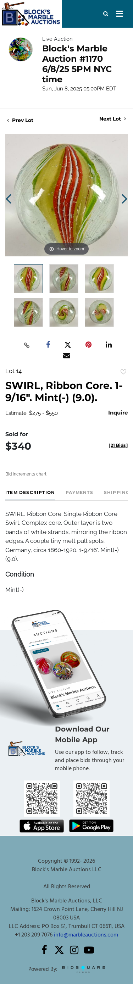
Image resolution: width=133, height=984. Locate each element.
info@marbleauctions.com (86, 935)
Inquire (118, 412)
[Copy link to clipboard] (26, 345)
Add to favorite (123, 372)
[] (118, 445)
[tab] (30, 495)
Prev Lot (20, 120)
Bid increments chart (25, 474)
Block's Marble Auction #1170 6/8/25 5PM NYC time (77, 63)
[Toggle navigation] (119, 14)
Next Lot (112, 119)
